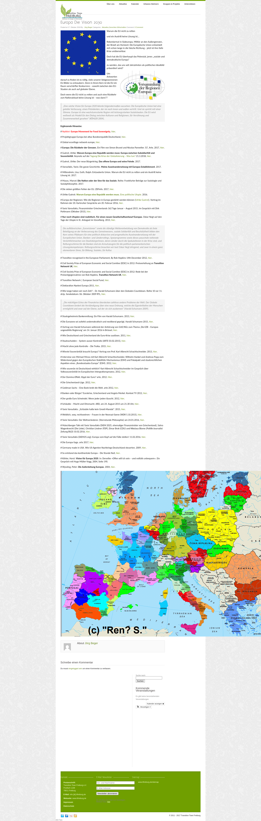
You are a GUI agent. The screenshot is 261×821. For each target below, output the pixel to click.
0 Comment (139, 27)
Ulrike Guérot (142, 199)
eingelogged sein (75, 669)
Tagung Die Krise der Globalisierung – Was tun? (113, 156)
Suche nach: (141, 675)
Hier (110, 377)
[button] (144, 707)
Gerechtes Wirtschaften (117, 27)
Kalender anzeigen (155, 704)
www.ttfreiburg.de (79, 798)
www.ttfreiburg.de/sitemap (148, 782)
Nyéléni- (86, 131)
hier (113, 131)
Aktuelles (105, 27)
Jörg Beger (88, 27)
